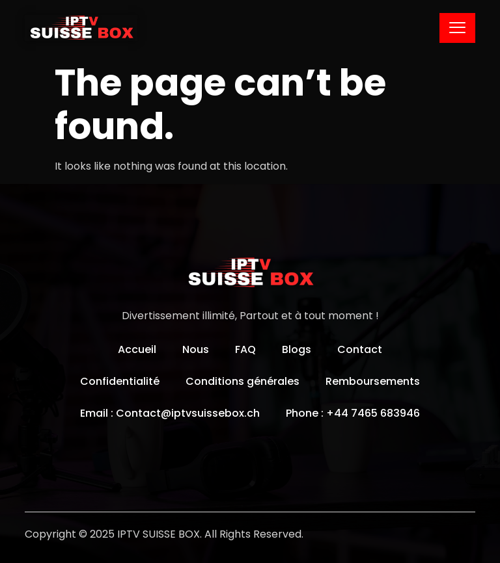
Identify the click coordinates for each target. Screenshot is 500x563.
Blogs (296, 349)
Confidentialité (120, 381)
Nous (195, 349)
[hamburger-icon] (457, 28)
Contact (359, 349)
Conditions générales (242, 381)
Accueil (137, 349)
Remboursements (373, 381)
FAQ (245, 349)
